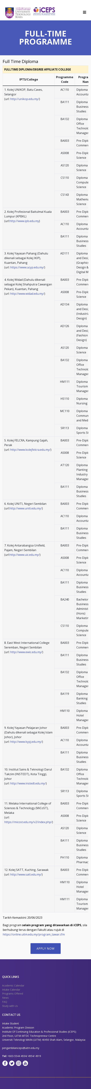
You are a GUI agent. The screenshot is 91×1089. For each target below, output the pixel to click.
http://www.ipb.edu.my (24, 221)
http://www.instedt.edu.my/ (28, 783)
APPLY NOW (46, 949)
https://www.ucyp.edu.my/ (27, 267)
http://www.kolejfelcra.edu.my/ (30, 450)
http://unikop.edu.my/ (24, 99)
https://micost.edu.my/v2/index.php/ (28, 822)
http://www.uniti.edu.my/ (25, 508)
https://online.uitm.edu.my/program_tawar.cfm (34, 934)
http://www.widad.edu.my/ (27, 294)
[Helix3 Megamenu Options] (84, 12)
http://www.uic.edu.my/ (24, 555)
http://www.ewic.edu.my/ (26, 652)
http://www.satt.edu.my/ (26, 874)
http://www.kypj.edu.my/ (26, 742)
